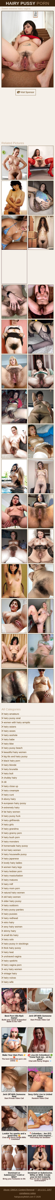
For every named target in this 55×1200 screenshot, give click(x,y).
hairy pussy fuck (10, 816)
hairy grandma (10, 829)
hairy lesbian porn (11, 871)
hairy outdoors (9, 905)
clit (3, 782)
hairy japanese (10, 858)
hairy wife (7, 982)
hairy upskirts (9, 961)
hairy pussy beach (11, 748)
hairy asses (8, 731)
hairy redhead (9, 918)
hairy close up (9, 786)
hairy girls (7, 824)
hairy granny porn (11, 833)
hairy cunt (7, 795)
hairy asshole (9, 735)
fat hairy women (10, 812)
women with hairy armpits (15, 722)
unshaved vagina (11, 956)
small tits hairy (9, 935)
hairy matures (9, 880)
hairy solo (7, 939)
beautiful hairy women (13, 752)
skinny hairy (8, 931)
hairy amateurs (10, 714)
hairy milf (7, 884)
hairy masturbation (12, 875)
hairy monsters (10, 841)
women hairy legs (11, 867)
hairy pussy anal (11, 718)
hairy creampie (10, 790)
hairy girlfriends (10, 820)
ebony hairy (8, 799)
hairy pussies (9, 914)
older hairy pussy (11, 901)
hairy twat (7, 952)
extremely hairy (10, 807)
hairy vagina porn (11, 965)
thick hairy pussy (11, 948)
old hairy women (11, 897)
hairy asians (8, 726)
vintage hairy (9, 973)
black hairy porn (10, 761)
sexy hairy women (11, 926)
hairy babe (8, 739)
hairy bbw (7, 743)
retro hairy (7, 922)
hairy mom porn (10, 888)
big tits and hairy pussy (14, 756)
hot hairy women (11, 850)
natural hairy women (13, 892)
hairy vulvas (8, 978)
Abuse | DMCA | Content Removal (19, 1190)
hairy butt (7, 773)
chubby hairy (9, 778)
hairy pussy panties (12, 909)
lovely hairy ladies (11, 863)
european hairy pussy (13, 803)
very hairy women (11, 969)
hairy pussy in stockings (14, 943)
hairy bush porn (10, 837)
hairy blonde (8, 765)
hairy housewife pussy (14, 854)
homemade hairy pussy (14, 846)
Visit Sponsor (25, 92)
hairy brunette (9, 769)
